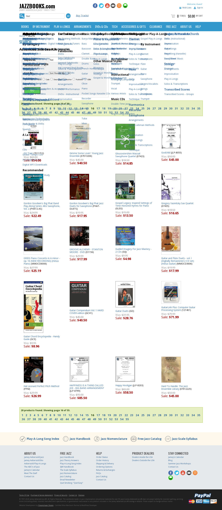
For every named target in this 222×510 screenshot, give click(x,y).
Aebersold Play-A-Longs (35, 463)
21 (120, 108)
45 (72, 112)
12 (70, 108)
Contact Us (29, 476)
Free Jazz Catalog (149, 439)
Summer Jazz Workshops (179, 463)
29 (165, 108)
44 (67, 112)
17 (98, 108)
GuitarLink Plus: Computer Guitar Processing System (178, 309)
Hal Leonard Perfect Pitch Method (41, 386)
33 (187, 108)
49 (94, 112)
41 (50, 112)
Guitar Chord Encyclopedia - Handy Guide (42, 338)
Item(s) (183, 15)
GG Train (28, 153)
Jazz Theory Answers (69, 460)
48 (89, 112)
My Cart (199, 15)
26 (148, 108)
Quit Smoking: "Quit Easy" (71, 483)
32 (182, 108)
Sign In (200, 7)
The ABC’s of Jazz (32, 466)
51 (105, 112)
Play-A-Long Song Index (43, 439)
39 (39, 112)
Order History (102, 460)
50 (100, 112)
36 (23, 112)
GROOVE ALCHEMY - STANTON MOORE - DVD (86, 251)
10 (59, 108)
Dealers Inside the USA (142, 457)
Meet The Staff (30, 473)
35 (198, 108)
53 (116, 112)
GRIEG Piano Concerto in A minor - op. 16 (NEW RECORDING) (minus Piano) (42, 261)
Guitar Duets (122, 310)
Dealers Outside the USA (143, 460)
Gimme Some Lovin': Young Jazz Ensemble (86, 154)
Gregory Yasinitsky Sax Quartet (177, 203)
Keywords (30, 60)
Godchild (165, 152)
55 (127, 112)
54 (121, 112)
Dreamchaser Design (46, 505)
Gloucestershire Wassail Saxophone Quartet (127, 155)
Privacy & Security (60, 495)
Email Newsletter (67, 479)
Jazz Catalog (65, 476)
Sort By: (28, 73)
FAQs (98, 473)
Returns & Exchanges (105, 470)
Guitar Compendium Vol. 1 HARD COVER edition (87, 312)
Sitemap (81, 495)
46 (78, 112)
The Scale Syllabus (68, 470)
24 (137, 108)
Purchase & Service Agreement (42, 495)
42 (56, 112)
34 (193, 108)
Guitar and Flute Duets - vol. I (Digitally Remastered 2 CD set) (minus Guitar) (177, 261)
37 (28, 112)
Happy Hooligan (123, 385)
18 (103, 108)
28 (159, 108)
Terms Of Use (24, 495)
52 (111, 112)
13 (75, 108)
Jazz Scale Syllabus (184, 439)
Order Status (102, 457)
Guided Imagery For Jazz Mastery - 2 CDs (133, 250)
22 (126, 108)
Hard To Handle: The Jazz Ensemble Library (174, 387)
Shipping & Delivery (105, 463)
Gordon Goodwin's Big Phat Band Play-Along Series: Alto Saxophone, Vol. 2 (42, 206)
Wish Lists (186, 7)
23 (131, 108)
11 (64, 108)
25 (143, 108)
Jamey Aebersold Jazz (34, 457)
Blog (170, 460)
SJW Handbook (67, 466)
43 (61, 112)
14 (81, 108)
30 (170, 108)
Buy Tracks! (82, 15)
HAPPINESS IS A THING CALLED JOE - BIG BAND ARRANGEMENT (87, 387)
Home (22, 36)
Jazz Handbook (80, 439)
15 (87, 108)
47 (83, 112)
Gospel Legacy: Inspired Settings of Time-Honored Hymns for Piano (133, 204)
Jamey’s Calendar (32, 470)
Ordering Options (104, 466)
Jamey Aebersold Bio (33, 460)
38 (34, 112)
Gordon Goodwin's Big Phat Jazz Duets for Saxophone (86, 205)
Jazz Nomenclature (114, 439)
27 (154, 108)
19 (109, 108)
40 (45, 112)
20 (115, 108)
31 (176, 108)
